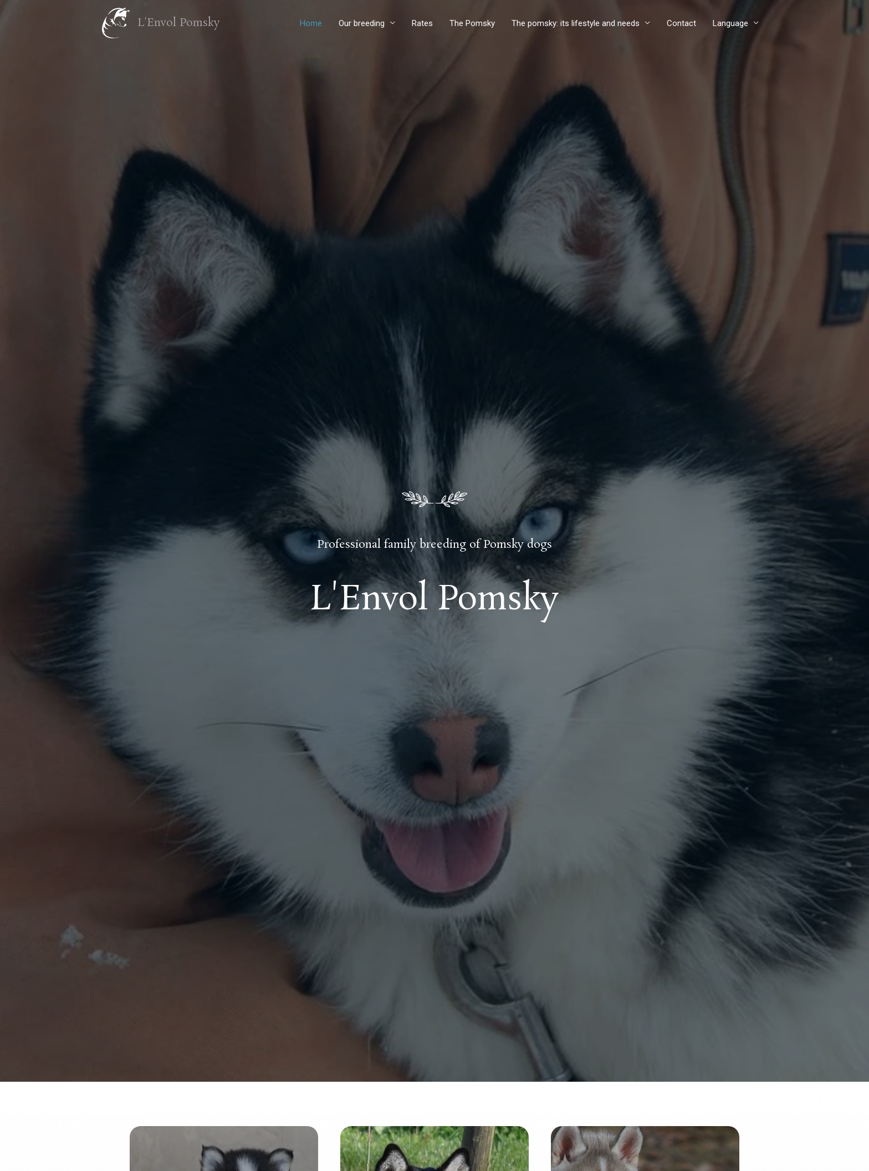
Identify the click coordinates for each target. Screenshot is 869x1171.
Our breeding (362, 23)
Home (311, 23)
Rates (422, 23)
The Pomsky (472, 23)
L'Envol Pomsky (179, 23)
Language (730, 23)
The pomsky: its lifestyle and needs (576, 23)
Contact (681, 23)
